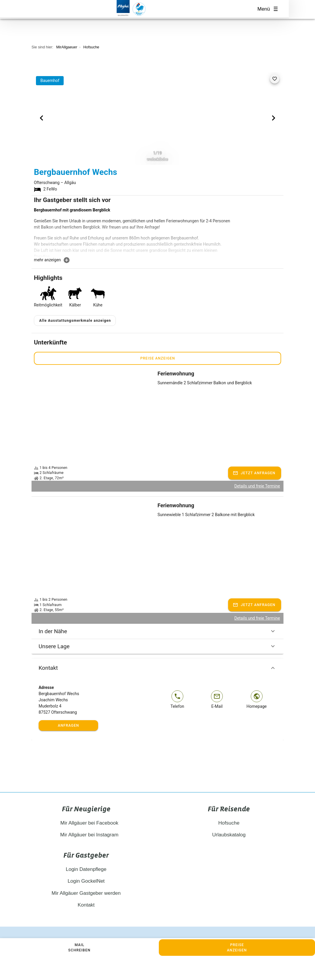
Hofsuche (91, 47)
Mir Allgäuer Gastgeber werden (86, 879)
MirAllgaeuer (66, 47)
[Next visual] (273, 118)
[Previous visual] (41, 118)
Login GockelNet (86, 867)
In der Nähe (157, 617)
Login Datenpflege (86, 855)
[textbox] (133, 232)
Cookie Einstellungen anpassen (222, 927)
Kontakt (157, 653)
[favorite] (274, 78)
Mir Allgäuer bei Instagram (86, 821)
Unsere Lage (157, 632)
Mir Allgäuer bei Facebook (86, 809)
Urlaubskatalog (228, 821)
